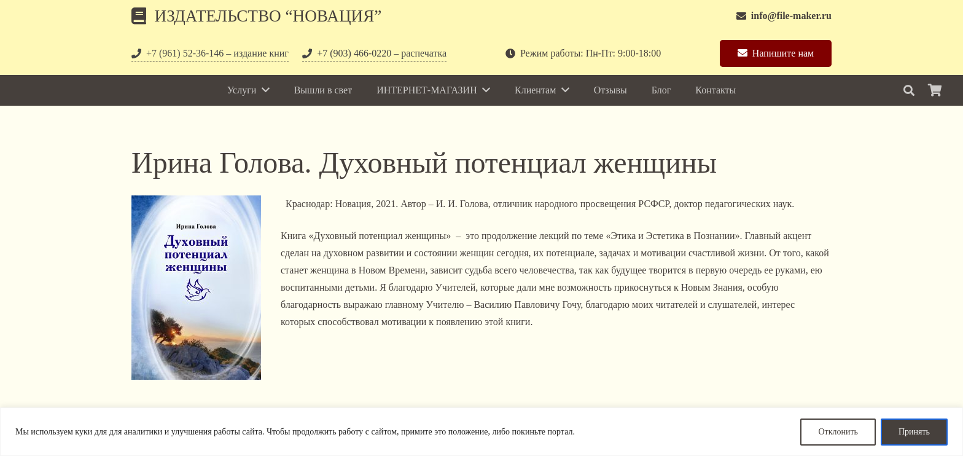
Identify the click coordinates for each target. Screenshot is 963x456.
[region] (481, 431)
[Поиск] (909, 90)
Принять (914, 431)
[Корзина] (934, 90)
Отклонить (838, 431)
